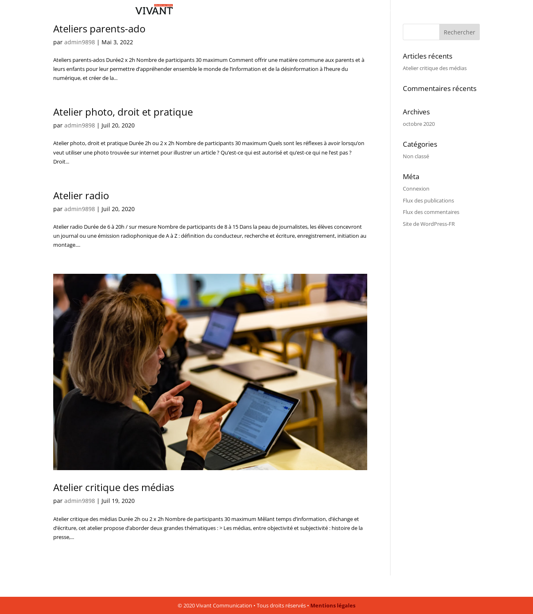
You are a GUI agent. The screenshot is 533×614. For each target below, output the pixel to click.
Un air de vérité (383, 10)
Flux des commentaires (431, 212)
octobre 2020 (419, 123)
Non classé (416, 156)
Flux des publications (428, 200)
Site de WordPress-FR (429, 223)
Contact (419, 10)
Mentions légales (332, 605)
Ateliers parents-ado (99, 28)
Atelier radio (81, 195)
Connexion (416, 188)
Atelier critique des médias (113, 487)
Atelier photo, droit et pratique (123, 111)
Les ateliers (342, 10)
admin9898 (79, 42)
